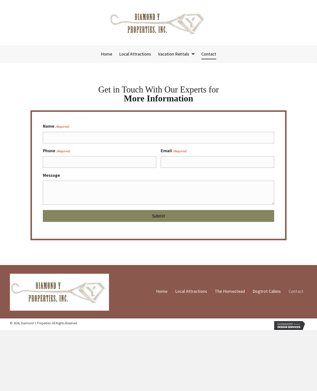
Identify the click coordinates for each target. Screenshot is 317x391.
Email (173, 150)
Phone (56, 150)
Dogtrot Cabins (267, 290)
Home (161, 290)
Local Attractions (191, 290)
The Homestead (230, 290)
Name (56, 126)
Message (51, 174)
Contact (296, 290)
